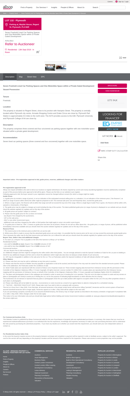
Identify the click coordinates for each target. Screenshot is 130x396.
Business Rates (40, 360)
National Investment (41, 373)
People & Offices (8, 364)
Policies (5, 374)
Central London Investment (44, 362)
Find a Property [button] (26, 7)
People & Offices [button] (67, 7)
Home (4, 13)
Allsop (8, 7)
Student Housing (71, 375)
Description (9, 77)
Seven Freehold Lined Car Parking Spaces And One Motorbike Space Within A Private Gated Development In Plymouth (53, 13)
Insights (5, 362)
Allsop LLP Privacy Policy (36, 392)
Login (126, 1)
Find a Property (8, 359)
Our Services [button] (41, 7)
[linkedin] (63, 392)
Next (126, 36)
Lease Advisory (40, 370)
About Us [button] (80, 7)
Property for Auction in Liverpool (108, 365)
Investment (70, 365)
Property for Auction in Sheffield (108, 375)
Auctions (38, 355)
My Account (7, 372)
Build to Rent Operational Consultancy (79, 360)
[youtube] (81, 392)
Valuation (38, 380)
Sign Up (119, 1)
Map (21, 77)
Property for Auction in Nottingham (109, 373)
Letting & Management (74, 370)
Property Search (13, 13)
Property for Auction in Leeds (107, 360)
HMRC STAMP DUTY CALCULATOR (112, 151)
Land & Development (73, 368)
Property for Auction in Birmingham (109, 355)
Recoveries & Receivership (44, 378)
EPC (43, 77)
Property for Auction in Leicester (108, 362)
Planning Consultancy (42, 375)
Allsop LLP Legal (52, 392)
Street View (31, 77)
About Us (6, 367)
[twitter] (68, 392)
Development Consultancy (43, 368)
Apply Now (112, 129)
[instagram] (76, 392)
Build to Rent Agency (73, 357)
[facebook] (72, 392)
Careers (110, 1)
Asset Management (41, 357)
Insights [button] (54, 7)
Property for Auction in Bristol (107, 357)
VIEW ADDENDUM (112, 91)
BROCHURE (112, 86)
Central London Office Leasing (45, 365)
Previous (48, 36)
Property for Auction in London (108, 368)
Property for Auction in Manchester (109, 370)
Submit (127, 7)
